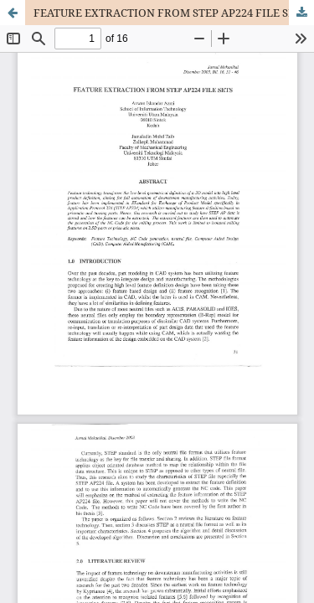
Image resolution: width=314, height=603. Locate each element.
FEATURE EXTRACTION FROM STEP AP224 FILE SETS (170, 12)
